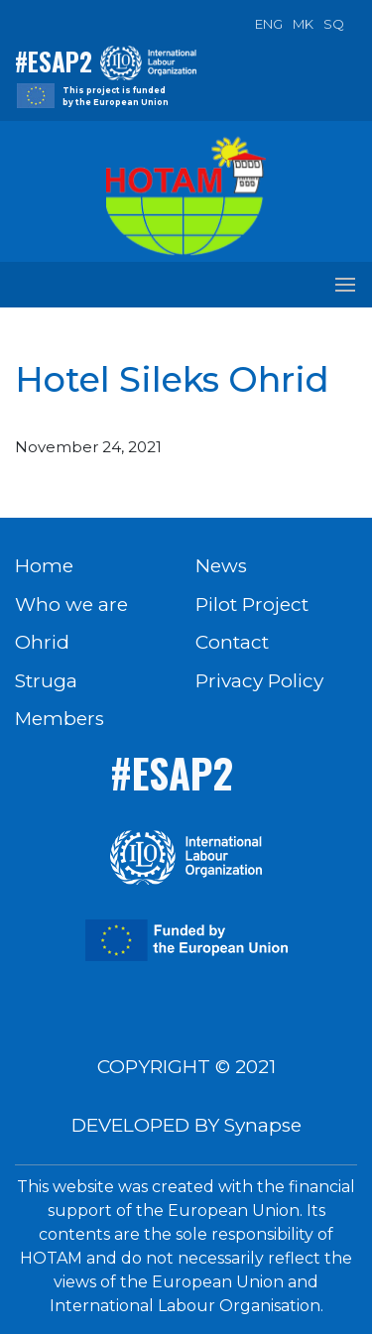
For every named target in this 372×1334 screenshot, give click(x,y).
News (221, 565)
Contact (232, 642)
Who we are (71, 604)
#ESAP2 (53, 61)
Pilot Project (252, 604)
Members (59, 718)
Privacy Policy (259, 680)
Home (44, 565)
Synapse (263, 1125)
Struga (46, 680)
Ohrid (42, 642)
